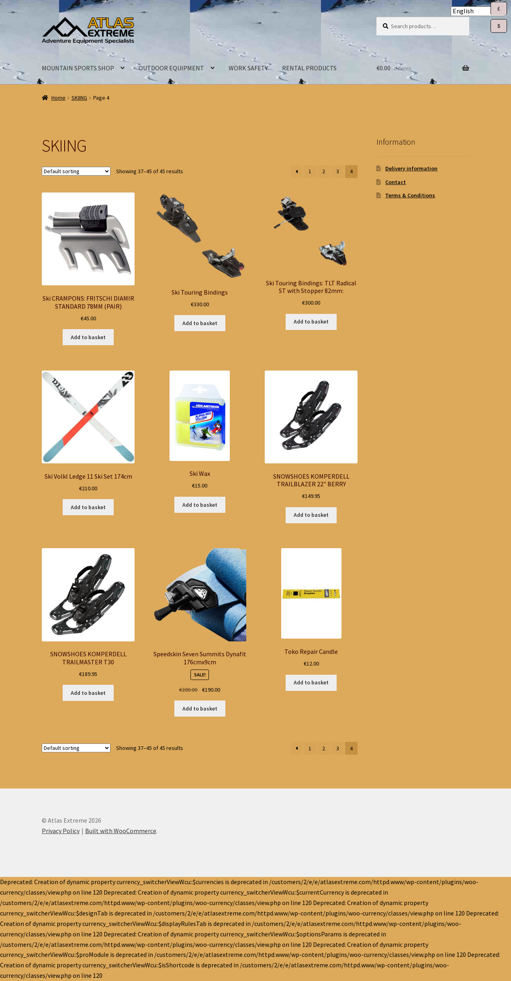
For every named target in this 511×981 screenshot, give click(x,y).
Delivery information (411, 168)
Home (58, 97)
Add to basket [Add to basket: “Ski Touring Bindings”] (199, 323)
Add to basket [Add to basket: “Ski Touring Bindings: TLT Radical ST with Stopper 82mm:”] (311, 321)
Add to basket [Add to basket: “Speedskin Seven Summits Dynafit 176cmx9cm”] (199, 708)
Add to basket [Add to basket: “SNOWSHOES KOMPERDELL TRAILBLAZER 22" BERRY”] (311, 514)
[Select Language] (478, 11)
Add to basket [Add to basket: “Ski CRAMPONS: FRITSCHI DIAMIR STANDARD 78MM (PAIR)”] (88, 337)
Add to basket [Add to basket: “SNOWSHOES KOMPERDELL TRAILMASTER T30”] (88, 692)
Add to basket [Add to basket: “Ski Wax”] (199, 504)
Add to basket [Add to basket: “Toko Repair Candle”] (311, 682)
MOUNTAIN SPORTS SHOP (78, 68)
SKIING (79, 97)
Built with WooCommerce (120, 831)
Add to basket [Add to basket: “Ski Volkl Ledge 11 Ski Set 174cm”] (88, 507)
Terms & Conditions (410, 195)
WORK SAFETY (248, 68)
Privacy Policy (61, 831)
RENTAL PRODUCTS (309, 68)
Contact (395, 182)
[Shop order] (76, 171)
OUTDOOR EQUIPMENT (171, 68)
